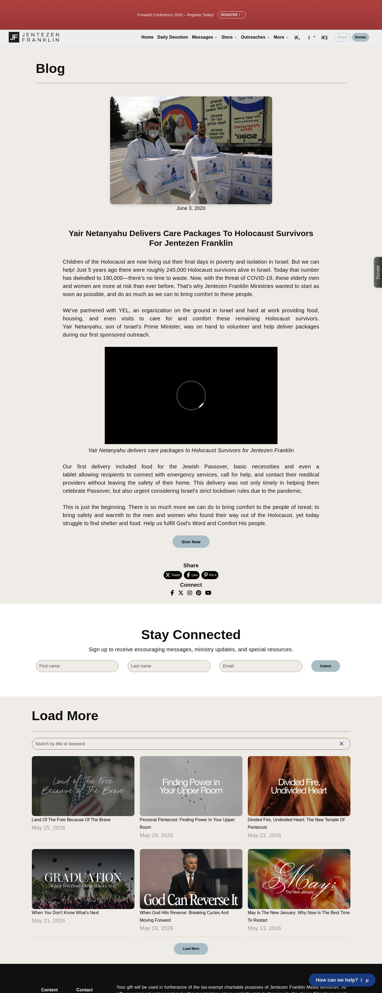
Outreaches (255, 37)
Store (229, 37)
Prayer (342, 37)
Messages (205, 37)
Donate (360, 37)
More (281, 37)
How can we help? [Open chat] (342, 980)
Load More (191, 949)
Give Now (190, 541)
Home (147, 37)
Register (232, 15)
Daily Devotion (172, 37)
